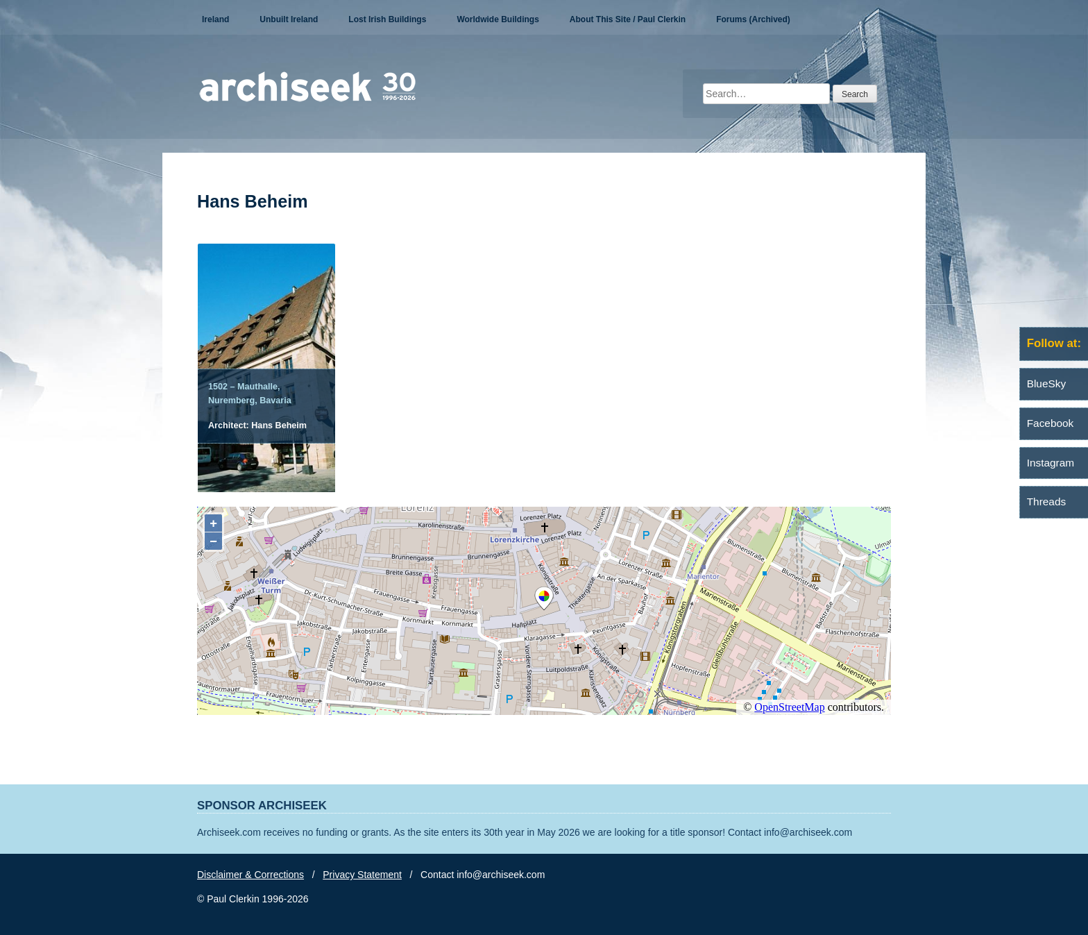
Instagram (1050, 463)
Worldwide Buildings (497, 19)
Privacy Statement (362, 874)
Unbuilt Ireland (289, 19)
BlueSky (1046, 383)
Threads (1046, 501)
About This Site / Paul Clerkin (628, 19)
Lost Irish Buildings (387, 19)
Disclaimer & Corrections (250, 874)
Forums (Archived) (753, 19)
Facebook (1050, 423)
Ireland (215, 19)
